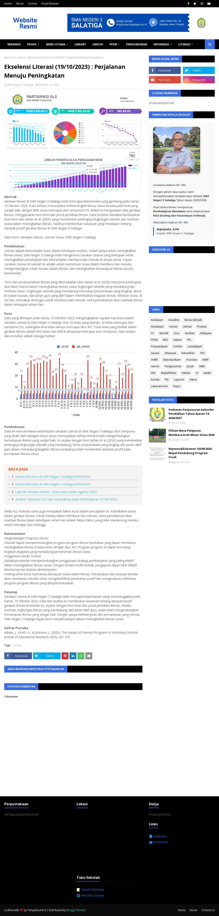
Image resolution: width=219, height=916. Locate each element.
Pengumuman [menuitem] (136, 44)
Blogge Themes (76, 910)
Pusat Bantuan (50, 3)
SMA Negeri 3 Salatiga (20, 85)
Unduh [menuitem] (97, 44)
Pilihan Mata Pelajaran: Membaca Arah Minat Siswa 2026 (191, 433)
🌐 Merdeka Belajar (90, 895)
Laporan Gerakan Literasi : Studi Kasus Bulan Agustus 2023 (56, 492)
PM (167, 379)
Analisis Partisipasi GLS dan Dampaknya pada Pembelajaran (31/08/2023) (66, 499)
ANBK (154, 359)
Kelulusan (170, 353)
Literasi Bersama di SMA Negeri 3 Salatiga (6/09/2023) (52, 477)
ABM (202, 366)
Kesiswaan (157, 326)
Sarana (155, 353)
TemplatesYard (36, 910)
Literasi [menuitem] (184, 44)
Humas (173, 326)
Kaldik (207, 373)
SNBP (205, 359)
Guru (177, 333)
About (20, 3)
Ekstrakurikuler (172, 359)
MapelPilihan (168, 373)
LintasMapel (195, 346)
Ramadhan (188, 353)
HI (197, 373)
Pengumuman (173, 366)
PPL (189, 340)
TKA (202, 353)
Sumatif (163, 333)
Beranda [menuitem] (14, 44)
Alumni (155, 366)
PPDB (154, 340)
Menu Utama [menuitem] (55, 44)
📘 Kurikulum (158, 836)
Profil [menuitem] (32, 44)
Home (8, 3)
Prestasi (202, 326)
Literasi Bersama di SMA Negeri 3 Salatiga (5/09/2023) (52, 484)
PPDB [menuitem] (113, 44)
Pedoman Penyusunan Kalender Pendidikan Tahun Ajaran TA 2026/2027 (191, 414)
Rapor (177, 386)
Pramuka (191, 359)
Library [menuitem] (80, 44)
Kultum (177, 340)
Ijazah (190, 366)
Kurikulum (157, 320)
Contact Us (208, 910)
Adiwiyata (206, 333)
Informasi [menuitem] (161, 44)
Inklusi (193, 379)
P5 (152, 333)
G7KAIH (177, 346)
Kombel (189, 333)
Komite (155, 379)
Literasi (21, 57)
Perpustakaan (159, 346)
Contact (32, 3)
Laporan (179, 379)
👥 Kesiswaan (158, 842)
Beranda (9, 57)
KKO (165, 340)
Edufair (186, 373)
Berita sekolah (193, 320)
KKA (153, 373)
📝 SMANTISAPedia (90, 890)
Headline (173, 320)
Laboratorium (159, 386)
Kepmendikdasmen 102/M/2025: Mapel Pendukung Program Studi (191, 453)
